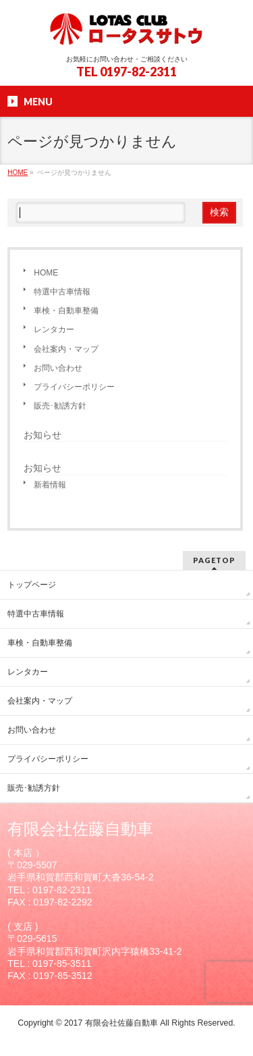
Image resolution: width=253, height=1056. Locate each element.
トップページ (31, 584)
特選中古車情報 (62, 291)
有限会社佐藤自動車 (121, 1023)
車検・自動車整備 (66, 310)
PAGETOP (214, 560)
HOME (46, 273)
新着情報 (50, 485)
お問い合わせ (58, 368)
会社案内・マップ (66, 349)
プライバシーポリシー (74, 387)
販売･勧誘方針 (60, 406)
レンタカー (54, 329)
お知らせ (42, 434)
